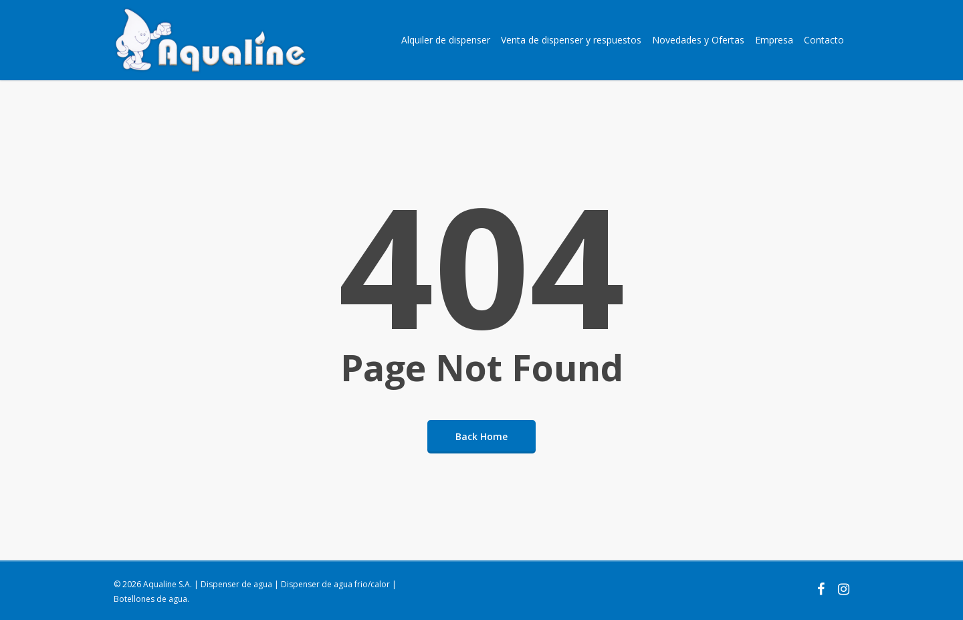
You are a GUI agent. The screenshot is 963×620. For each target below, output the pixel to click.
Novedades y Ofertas (698, 39)
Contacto (824, 39)
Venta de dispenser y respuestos (571, 39)
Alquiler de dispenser (445, 39)
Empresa (774, 39)
